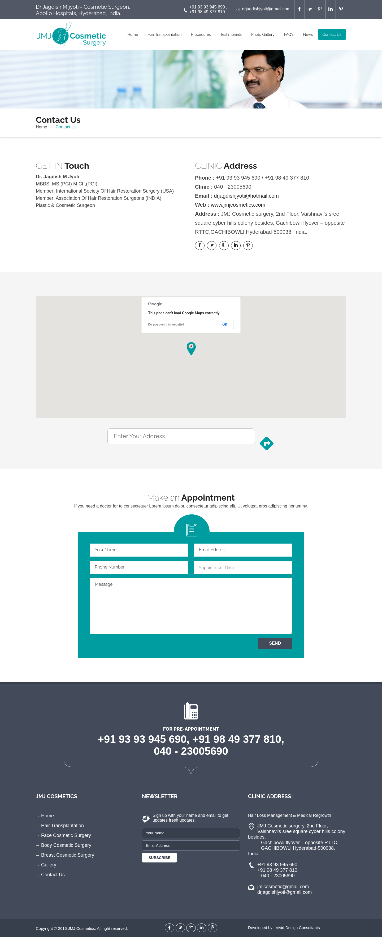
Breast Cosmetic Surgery (67, 855)
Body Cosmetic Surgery (66, 845)
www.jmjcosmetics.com (238, 205)
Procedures (201, 34)
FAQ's (288, 34)
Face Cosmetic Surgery (66, 835)
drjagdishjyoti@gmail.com (262, 9)
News (308, 34)
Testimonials (231, 34)
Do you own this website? (166, 324)
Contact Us (332, 34)
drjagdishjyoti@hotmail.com (246, 196)
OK (224, 324)
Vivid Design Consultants (298, 927)
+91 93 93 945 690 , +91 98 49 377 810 (205, 9)
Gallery (48, 864)
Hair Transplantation (164, 34)
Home (133, 34)
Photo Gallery (263, 34)
